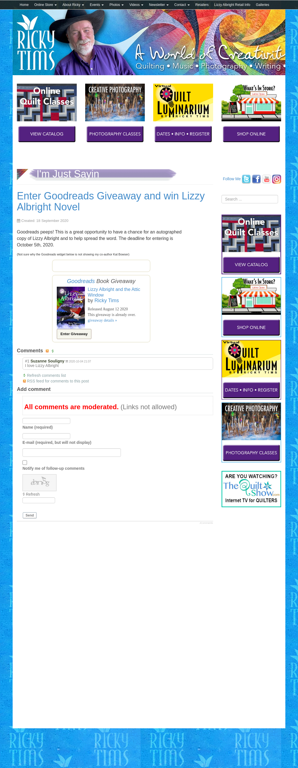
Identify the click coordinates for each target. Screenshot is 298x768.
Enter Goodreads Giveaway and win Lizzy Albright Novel (111, 201)
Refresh (33, 494)
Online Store (45, 5)
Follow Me (232, 178)
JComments (206, 523)
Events (97, 5)
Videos (136, 5)
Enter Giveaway (74, 334)
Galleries (262, 5)
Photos (116, 5)
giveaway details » (102, 320)
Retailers (202, 5)
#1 (27, 361)
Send (30, 515)
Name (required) (37, 427)
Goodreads (81, 281)
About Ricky (73, 5)
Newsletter (159, 5)
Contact (182, 5)
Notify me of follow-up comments (53, 468)
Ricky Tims (106, 300)
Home (24, 5)
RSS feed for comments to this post (58, 381)
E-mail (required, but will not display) (56, 442)
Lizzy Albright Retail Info (232, 5)
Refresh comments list (46, 375)
